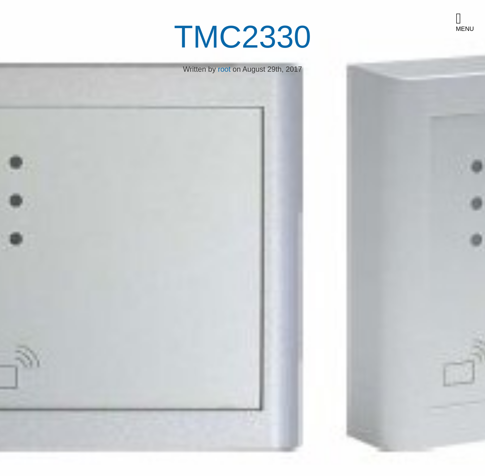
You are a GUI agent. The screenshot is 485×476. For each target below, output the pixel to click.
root (224, 69)
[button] (468, 22)
